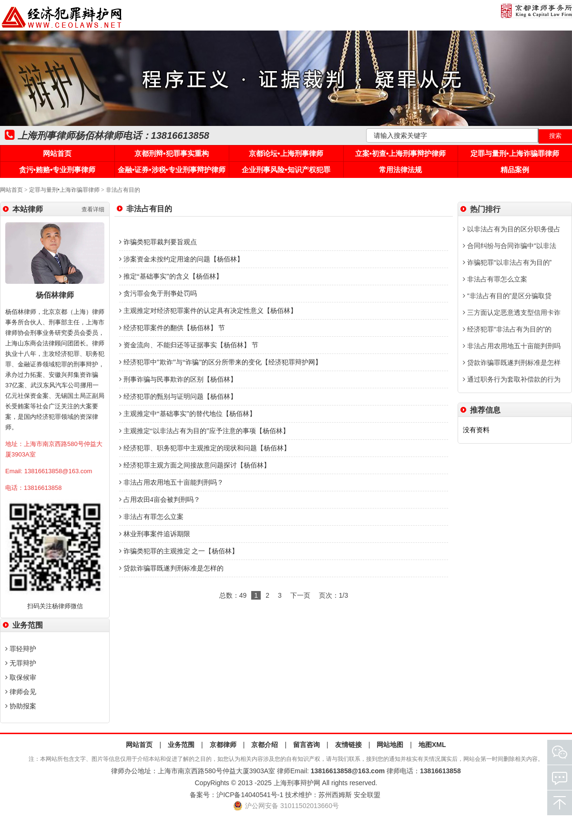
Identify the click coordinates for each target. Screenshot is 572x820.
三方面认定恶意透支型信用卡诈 (512, 312)
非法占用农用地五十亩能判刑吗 (512, 346)
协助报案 (20, 706)
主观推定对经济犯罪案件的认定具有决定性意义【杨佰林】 (208, 310)
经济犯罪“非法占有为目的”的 (507, 329)
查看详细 (93, 209)
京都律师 (223, 744)
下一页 (300, 595)
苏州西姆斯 (335, 795)
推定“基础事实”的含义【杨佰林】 (171, 276)
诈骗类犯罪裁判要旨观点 (158, 242)
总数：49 (233, 595)
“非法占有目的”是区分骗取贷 (507, 296)
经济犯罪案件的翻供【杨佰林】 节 (172, 328)
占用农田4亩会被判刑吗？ (159, 499)
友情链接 (348, 744)
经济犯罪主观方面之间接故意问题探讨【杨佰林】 (194, 465)
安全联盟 (367, 795)
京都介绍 (264, 744)
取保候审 (20, 677)
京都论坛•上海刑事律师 (286, 153)
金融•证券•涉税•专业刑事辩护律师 (171, 170)
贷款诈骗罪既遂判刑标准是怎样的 (171, 568)
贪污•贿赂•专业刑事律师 (57, 170)
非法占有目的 (123, 190)
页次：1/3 (333, 595)
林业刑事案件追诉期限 (154, 534)
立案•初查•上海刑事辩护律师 (400, 153)
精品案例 (514, 170)
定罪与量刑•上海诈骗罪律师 (514, 153)
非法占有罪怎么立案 (151, 516)
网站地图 (390, 744)
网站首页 (57, 153)
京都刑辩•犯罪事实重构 (171, 153)
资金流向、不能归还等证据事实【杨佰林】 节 (188, 345)
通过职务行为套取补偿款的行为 (512, 379)
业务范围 (181, 744)
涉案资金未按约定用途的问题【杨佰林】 (181, 259)
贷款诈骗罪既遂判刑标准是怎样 (512, 362)
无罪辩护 (20, 663)
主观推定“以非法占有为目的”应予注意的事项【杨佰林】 (204, 431)
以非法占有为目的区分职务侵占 (512, 229)
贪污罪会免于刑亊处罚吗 (158, 293)
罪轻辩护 (20, 649)
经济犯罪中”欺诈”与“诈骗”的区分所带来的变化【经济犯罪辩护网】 (220, 362)
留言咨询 (306, 744)
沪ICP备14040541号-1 (249, 795)
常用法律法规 (400, 170)
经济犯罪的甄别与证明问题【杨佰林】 (178, 396)
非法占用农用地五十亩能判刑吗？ (171, 482)
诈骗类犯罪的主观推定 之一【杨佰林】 (178, 551)
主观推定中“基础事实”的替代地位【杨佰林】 (187, 413)
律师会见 (20, 691)
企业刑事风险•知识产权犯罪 (286, 170)
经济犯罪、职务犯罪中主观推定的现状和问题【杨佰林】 (204, 448)
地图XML (432, 744)
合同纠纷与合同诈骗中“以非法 (509, 245)
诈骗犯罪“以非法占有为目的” (507, 262)
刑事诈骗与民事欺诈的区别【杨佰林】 (178, 379)
